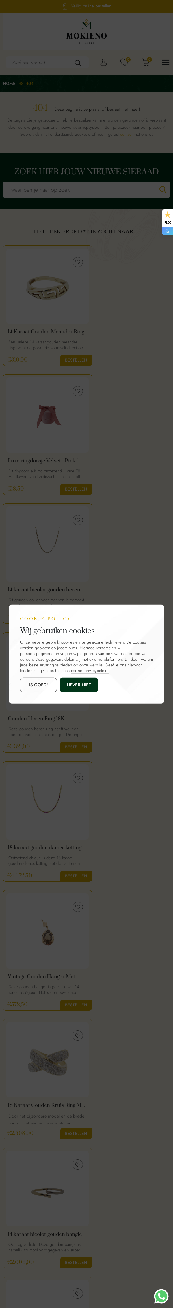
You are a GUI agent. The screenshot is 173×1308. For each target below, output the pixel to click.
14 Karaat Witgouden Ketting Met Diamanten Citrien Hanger (127, 850)
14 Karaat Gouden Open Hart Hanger (42, 979)
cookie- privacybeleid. (90, 670)
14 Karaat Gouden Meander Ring (40, 332)
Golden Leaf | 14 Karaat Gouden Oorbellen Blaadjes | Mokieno (127, 979)
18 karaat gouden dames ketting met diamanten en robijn (37, 591)
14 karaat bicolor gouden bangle (122, 720)
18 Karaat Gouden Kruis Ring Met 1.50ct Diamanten (41, 720)
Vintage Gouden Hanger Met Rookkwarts (127, 591)
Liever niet (72, 685)
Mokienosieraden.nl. (78, 1282)
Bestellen (68, 360)
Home (9, 83)
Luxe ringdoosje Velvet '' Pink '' (129, 332)
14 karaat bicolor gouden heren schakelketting (36, 461)
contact (126, 134)
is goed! (36, 685)
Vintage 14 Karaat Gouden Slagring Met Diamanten (38, 850)
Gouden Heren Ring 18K (122, 461)
